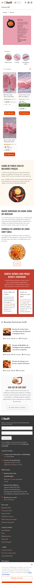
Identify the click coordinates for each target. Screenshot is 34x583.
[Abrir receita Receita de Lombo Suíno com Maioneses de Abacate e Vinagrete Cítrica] (17, 334)
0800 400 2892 (15, 487)
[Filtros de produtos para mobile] (30, 69)
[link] (5, 7)
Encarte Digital (6, 542)
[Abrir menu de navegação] (2, 2)
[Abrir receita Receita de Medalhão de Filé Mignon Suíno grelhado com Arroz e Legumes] (17, 350)
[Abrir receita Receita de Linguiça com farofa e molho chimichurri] (17, 366)
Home (5, 12)
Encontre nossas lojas (8, 553)
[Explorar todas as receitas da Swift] (17, 407)
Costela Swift (7, 304)
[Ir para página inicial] (8, 2)
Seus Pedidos (5, 530)
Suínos (12, 12)
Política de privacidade (9, 519)
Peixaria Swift (5, 514)
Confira (17, 264)
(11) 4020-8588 (9, 457)
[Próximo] (30, 59)
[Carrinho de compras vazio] (31, 2)
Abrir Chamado (9, 500)
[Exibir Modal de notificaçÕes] (2, 575)
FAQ (2, 533)
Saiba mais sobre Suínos (22, 40)
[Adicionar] (9, 113)
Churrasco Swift (6, 511)
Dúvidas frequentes (7, 522)
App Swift (4, 539)
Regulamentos (6, 536)
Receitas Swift (6, 508)
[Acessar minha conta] (28, 2)
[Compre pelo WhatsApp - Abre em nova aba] (18, 2)
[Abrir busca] (26, 2)
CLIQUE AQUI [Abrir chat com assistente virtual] (8, 476)
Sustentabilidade (7, 556)
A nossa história (6, 550)
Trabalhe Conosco (7, 516)
